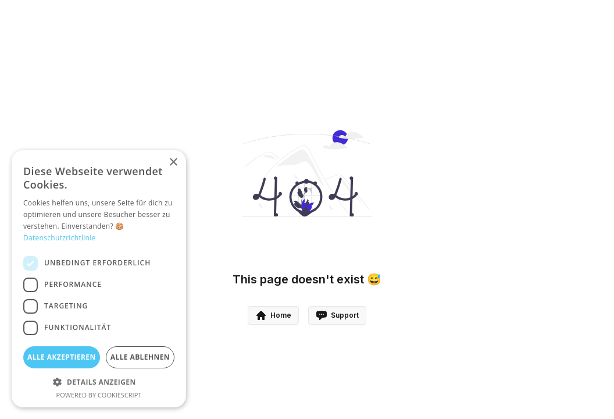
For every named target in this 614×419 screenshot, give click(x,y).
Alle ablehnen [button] (140, 357)
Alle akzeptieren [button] (61, 357)
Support (337, 315)
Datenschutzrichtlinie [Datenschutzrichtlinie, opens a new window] (59, 238)
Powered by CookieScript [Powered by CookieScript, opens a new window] (99, 394)
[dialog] (99, 278)
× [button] (173, 162)
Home (273, 315)
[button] (98, 382)
